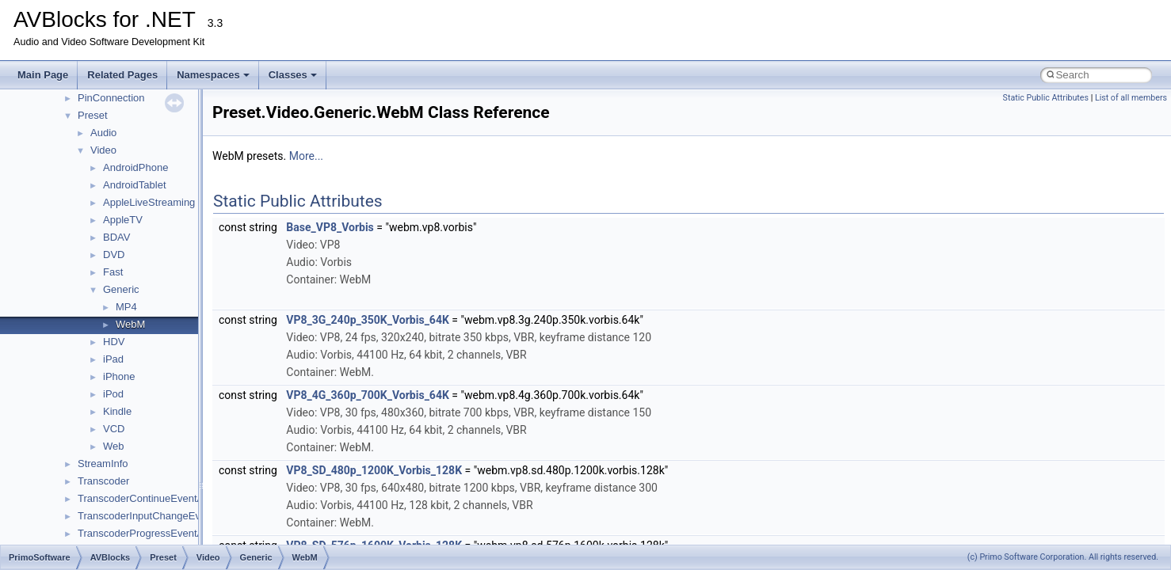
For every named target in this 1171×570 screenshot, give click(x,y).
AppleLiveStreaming (149, 202)
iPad (113, 359)
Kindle (117, 411)
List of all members (1131, 98)
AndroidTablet (134, 185)
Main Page (42, 75)
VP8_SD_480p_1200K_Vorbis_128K (374, 470)
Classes (293, 75)
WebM (130, 324)
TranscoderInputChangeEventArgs (157, 516)
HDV (113, 342)
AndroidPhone (135, 167)
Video (103, 150)
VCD (113, 429)
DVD (113, 254)
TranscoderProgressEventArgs (148, 533)
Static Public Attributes (1046, 98)
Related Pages (122, 75)
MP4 (126, 307)
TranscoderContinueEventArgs (148, 498)
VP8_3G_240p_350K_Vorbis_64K (367, 320)
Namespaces (213, 75)
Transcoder (103, 481)
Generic (121, 289)
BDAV (116, 237)
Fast (113, 272)
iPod (113, 394)
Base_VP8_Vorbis (329, 227)
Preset (93, 115)
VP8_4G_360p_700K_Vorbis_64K (367, 395)
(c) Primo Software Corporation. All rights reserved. (1062, 557)
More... (306, 156)
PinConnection (111, 98)
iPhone (119, 376)
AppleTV (123, 220)
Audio (103, 133)
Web (113, 446)
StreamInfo (103, 463)
